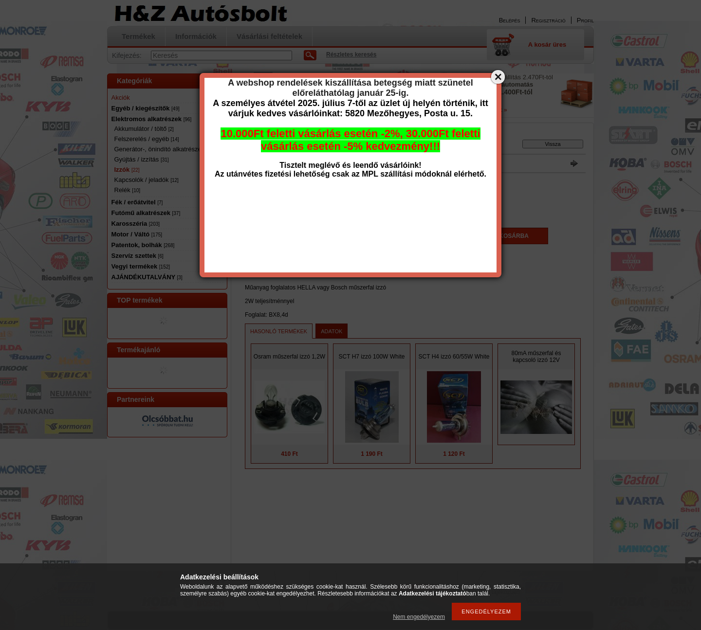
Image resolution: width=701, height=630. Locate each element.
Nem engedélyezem (419, 616)
